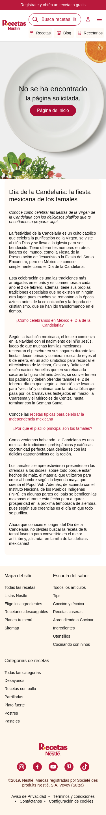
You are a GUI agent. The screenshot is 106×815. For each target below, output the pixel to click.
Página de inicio (53, 110)
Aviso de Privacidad (28, 796)
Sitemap (12, 628)
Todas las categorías (23, 672)
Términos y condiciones (74, 796)
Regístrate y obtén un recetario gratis (52, 5)
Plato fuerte (15, 705)
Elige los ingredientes (23, 604)
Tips (56, 595)
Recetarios (90, 33)
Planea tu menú (18, 620)
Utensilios (61, 636)
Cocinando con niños (71, 644)
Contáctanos (31, 801)
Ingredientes (64, 628)
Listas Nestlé (16, 595)
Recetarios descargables (26, 611)
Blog (64, 33)
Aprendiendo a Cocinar (73, 620)
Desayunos (14, 680)
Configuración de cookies (71, 801)
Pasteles (12, 721)
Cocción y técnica (68, 604)
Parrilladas (14, 697)
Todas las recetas (20, 587)
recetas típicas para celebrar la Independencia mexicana (46, 416)
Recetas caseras (68, 611)
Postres (11, 713)
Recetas (40, 33)
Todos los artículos (69, 587)
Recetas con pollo (20, 688)
